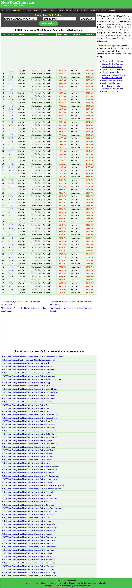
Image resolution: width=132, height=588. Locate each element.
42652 (11, 154)
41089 (11, 212)
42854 (11, 267)
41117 (11, 257)
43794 (11, 293)
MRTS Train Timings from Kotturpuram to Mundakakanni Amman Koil (28, 360)
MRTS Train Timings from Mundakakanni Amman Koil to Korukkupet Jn (29, 444)
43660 (11, 119)
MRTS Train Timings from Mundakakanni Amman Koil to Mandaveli (28, 457)
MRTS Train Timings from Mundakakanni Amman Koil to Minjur (26, 460)
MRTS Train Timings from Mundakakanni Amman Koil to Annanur (27, 366)
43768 (11, 270)
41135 (11, 286)
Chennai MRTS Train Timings (12, 6)
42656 (11, 289)
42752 (11, 112)
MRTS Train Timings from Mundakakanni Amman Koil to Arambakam (28, 376)
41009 (11, 83)
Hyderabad (6, 10)
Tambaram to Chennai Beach (112, 80)
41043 (11, 138)
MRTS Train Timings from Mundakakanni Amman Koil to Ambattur (27, 363)
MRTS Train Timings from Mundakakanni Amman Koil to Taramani (27, 521)
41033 (11, 122)
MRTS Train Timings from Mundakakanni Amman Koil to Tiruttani (27, 534)
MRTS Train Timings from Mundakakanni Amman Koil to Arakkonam (28, 373)
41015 (11, 93)
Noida (103, 10)
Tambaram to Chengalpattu (112, 83)
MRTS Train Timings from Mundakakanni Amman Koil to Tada (25, 518)
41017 (11, 96)
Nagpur (112, 10)
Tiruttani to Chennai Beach (112, 78)
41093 (11, 219)
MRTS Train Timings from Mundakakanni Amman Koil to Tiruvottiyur (28, 550)
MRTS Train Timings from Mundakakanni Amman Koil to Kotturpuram (28, 447)
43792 (11, 148)
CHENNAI (16, 10)
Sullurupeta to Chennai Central (113, 75)
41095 (11, 222)
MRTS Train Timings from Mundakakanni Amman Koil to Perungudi (27, 492)
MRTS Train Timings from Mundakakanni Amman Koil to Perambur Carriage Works (33, 486)
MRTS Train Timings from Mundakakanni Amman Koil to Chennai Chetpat (30, 392)
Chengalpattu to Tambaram (112, 72)
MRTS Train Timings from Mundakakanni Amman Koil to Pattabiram (28, 473)
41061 (11, 167)
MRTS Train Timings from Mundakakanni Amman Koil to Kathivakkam (29, 434)
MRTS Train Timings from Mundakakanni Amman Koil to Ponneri (26, 495)
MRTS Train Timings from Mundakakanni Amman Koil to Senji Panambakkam (31, 508)
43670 (11, 228)
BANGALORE (26, 10)
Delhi (61, 10)
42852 (11, 145)
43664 (11, 141)
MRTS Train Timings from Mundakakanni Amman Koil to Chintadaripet (29, 402)
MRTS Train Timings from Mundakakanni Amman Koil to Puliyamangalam (30, 498)
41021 (11, 103)
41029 (11, 116)
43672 (11, 232)
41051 (11, 151)
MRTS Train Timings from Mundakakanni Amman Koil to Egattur (26, 405)
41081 (11, 199)
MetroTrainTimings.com (17, 2)
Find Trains (48, 23)
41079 (11, 196)
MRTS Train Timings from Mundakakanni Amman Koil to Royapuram (28, 505)
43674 (11, 254)
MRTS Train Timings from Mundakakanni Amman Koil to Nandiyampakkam (30, 466)
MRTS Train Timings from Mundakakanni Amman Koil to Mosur (26, 463)
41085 (11, 206)
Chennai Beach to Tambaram (112, 64)
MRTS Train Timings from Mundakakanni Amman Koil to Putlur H (27, 502)
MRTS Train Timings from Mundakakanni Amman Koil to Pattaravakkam (29, 479)
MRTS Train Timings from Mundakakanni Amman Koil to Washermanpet (29, 573)
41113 (11, 251)
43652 (11, 77)
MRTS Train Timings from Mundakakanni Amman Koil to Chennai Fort (28, 395)
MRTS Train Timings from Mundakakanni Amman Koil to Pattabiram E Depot (31, 476)
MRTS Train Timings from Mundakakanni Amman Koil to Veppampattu (28, 560)
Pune (45, 10)
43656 (11, 99)
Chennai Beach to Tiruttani (112, 67)
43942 (11, 164)
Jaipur (68, 10)
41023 (11, 106)
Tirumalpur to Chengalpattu (112, 86)
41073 (11, 186)
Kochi (76, 10)
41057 (11, 161)
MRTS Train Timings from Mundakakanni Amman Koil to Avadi (26, 386)
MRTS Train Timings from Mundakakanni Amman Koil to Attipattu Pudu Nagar (31, 379)
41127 (11, 273)
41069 (11, 180)
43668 (11, 209)
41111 (11, 248)
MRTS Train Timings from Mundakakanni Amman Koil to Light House (28, 450)
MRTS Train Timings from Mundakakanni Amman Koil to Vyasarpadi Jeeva (30, 569)
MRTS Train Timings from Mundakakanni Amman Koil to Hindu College (29, 421)
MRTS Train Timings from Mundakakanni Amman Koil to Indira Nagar (28, 424)
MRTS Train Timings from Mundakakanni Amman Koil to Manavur (27, 453)
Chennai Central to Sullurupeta (113, 69)
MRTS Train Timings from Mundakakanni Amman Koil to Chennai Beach (29, 389)
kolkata (52, 10)
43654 (11, 80)
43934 (11, 128)
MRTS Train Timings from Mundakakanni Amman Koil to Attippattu (27, 382)
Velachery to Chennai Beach (112, 89)
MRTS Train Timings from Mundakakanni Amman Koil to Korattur (27, 440)
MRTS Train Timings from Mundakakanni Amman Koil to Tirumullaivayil (29, 527)
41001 (11, 70)
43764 (11, 203)
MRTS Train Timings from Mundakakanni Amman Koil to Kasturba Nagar (29, 431)
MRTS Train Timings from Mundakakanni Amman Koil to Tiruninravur (28, 531)
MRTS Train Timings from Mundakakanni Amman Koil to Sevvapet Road (29, 511)
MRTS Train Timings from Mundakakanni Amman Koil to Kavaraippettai (29, 437)
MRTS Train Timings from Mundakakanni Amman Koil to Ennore (26, 411)
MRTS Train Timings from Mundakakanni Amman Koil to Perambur (27, 482)
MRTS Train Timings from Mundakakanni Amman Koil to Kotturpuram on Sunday (32, 357)
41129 (11, 277)
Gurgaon (95, 10)
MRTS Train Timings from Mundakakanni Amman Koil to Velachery (27, 556)
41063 (11, 170)
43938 (11, 244)
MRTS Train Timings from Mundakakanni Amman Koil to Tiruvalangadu (29, 537)
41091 (11, 215)
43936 (11, 135)
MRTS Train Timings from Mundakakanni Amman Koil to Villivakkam (28, 563)
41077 (11, 193)
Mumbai (37, 10)
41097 (11, 225)
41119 (11, 260)
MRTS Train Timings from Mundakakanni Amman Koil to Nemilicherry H (29, 469)
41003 (11, 74)
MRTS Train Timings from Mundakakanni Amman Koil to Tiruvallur (27, 544)
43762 (11, 177)
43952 (11, 190)
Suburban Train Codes (110, 91)
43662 (11, 132)
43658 (11, 109)
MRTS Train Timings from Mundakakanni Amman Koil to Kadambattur (28, 428)
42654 (11, 241)
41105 (11, 238)
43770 (11, 283)
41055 (11, 157)
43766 (11, 264)
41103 (11, 235)
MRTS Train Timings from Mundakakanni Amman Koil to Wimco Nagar (29, 576)
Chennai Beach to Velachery (112, 61)
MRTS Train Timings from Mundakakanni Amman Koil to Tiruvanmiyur (29, 547)
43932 (11, 87)
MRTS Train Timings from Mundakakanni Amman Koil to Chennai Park (29, 399)
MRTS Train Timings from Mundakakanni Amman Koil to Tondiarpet (28, 553)
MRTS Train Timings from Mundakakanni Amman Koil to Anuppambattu (29, 370)
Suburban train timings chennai (109, 45)
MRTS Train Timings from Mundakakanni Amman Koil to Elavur (26, 408)
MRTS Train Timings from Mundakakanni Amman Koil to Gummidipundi (29, 418)
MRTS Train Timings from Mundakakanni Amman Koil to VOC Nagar (28, 566)
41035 (11, 125)
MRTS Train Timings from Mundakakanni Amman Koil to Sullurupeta (28, 515)
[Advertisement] (48, 52)
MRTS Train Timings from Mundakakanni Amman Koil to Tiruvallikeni (28, 540)
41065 (11, 174)
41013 (11, 90)
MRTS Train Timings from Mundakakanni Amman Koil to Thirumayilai (28, 524)
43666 (11, 183)
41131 (11, 280)
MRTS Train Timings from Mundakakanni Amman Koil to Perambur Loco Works (32, 489)
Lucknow (84, 10)
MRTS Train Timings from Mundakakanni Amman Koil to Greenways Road (30, 415)
